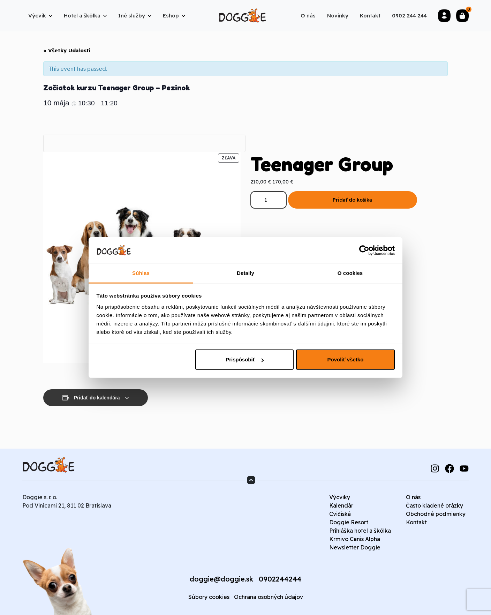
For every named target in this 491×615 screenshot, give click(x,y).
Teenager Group (321, 163)
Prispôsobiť (245, 359)
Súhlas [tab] (141, 273)
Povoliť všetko (345, 359)
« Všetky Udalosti (67, 50)
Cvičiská (340, 513)
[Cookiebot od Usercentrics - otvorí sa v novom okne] (364, 250)
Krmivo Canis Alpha (354, 538)
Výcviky (339, 497)
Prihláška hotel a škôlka (360, 530)
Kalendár (341, 505)
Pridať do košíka (352, 200)
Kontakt (416, 522)
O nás (413, 497)
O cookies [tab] (350, 273)
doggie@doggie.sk (221, 579)
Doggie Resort (348, 522)
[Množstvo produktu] (268, 200)
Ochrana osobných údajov (268, 596)
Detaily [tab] (245, 273)
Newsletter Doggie (354, 547)
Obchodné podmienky (436, 513)
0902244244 (280, 579)
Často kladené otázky (434, 505)
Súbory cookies (208, 596)
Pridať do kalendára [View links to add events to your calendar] (97, 397)
